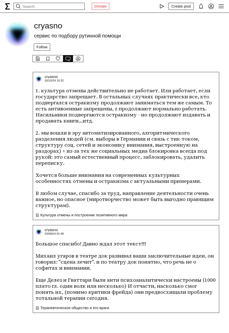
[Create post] (181, 6)
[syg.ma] (7, 6)
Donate (100, 6)
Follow (42, 47)
